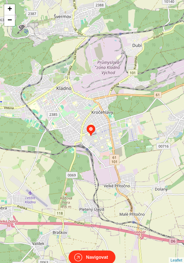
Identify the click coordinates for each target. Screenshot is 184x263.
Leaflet (176, 254)
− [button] (9, 20)
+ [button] (9, 9)
